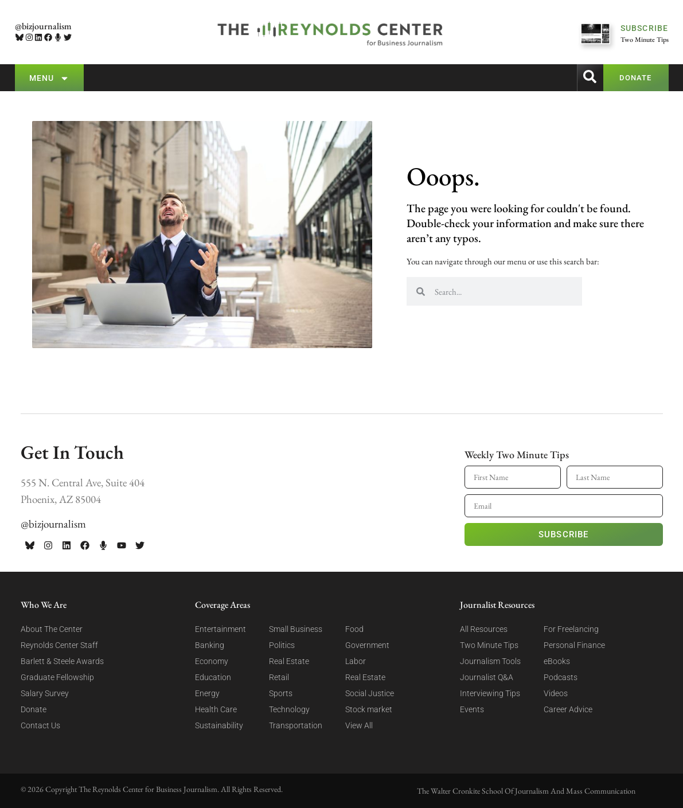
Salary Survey (45, 693)
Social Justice (369, 693)
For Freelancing (571, 629)
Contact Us (40, 725)
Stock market (368, 709)
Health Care (216, 709)
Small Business (295, 629)
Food (354, 629)
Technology (289, 709)
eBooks (557, 661)
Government (367, 645)
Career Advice (568, 709)
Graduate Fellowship (57, 677)
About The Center (52, 629)
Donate (33, 709)
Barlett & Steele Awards (62, 661)
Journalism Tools (490, 661)
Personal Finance (574, 645)
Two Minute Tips (489, 645)
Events (472, 709)
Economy (211, 661)
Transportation (295, 725)
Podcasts (560, 677)
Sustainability (219, 725)
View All (359, 725)
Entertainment (220, 629)
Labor (355, 661)
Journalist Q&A (486, 677)
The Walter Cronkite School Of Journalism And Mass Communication (526, 791)
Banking (209, 645)
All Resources (484, 629)
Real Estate (289, 661)
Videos (556, 693)
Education (213, 677)
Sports (280, 693)
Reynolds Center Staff (59, 645)
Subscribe (563, 534)
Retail (279, 677)
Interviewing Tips (490, 693)
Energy (207, 693)
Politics (282, 645)
